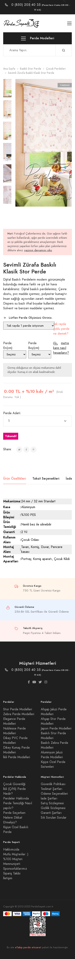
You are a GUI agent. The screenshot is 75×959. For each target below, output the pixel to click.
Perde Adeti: (12, 413)
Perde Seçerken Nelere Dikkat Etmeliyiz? (14, 818)
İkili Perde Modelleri (16, 757)
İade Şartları (49, 798)
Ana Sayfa (9, 69)
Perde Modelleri (37, 38)
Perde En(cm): (8, 345)
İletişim (7, 878)
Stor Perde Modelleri (17, 709)
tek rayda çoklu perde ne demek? (61, 329)
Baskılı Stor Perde (30, 69)
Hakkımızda (11, 849)
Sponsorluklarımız (15, 868)
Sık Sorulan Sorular (53, 817)
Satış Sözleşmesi (52, 803)
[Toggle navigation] (69, 23)
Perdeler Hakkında (16, 798)
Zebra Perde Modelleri (18, 714)
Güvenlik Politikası (53, 784)
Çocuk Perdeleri (56, 69)
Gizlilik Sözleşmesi (53, 808)
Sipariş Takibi (11, 873)
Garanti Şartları (51, 813)
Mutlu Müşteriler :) (15, 854)
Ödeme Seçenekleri (54, 793)
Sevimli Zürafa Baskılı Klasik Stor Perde (31, 73)
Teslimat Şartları (51, 789)
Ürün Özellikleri (14, 478)
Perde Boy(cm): (34, 345)
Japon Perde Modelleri (56, 728)
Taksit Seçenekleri (45, 478)
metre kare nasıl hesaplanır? (61, 348)
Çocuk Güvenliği (14, 784)
